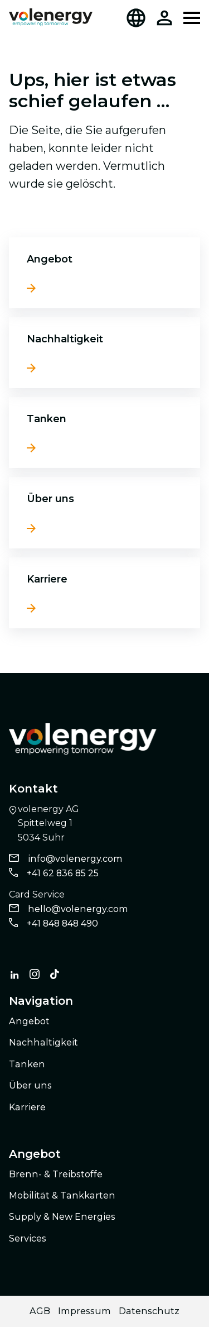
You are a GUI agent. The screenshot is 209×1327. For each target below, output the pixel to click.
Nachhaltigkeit (65, 339)
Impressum (84, 1311)
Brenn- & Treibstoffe (56, 1174)
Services (27, 1238)
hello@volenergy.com (78, 909)
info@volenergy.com (75, 858)
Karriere (47, 579)
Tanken (46, 419)
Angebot (49, 259)
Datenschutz (149, 1311)
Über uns (50, 499)
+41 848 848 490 (62, 923)
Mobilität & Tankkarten (62, 1195)
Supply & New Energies (62, 1216)
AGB (40, 1311)
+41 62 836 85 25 (63, 873)
